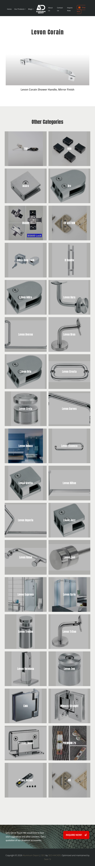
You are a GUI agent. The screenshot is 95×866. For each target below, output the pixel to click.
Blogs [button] (30, 9)
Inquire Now (69, 9)
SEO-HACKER (54, 855)
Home (9, 9)
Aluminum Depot (31, 855)
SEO (43, 855)
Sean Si (47, 859)
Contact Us (60, 9)
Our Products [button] (19, 9)
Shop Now (81, 9)
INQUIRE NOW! (76, 835)
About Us (50, 9)
